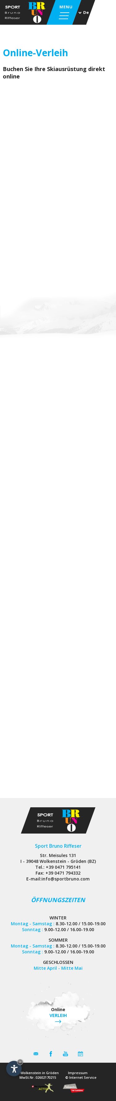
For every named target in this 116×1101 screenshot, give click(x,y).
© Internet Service (81, 1077)
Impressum (78, 1072)
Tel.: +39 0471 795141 (58, 867)
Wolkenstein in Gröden (39, 1072)
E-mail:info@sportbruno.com (58, 879)
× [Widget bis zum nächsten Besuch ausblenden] (20, 1062)
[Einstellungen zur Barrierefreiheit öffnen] (14, 1068)
